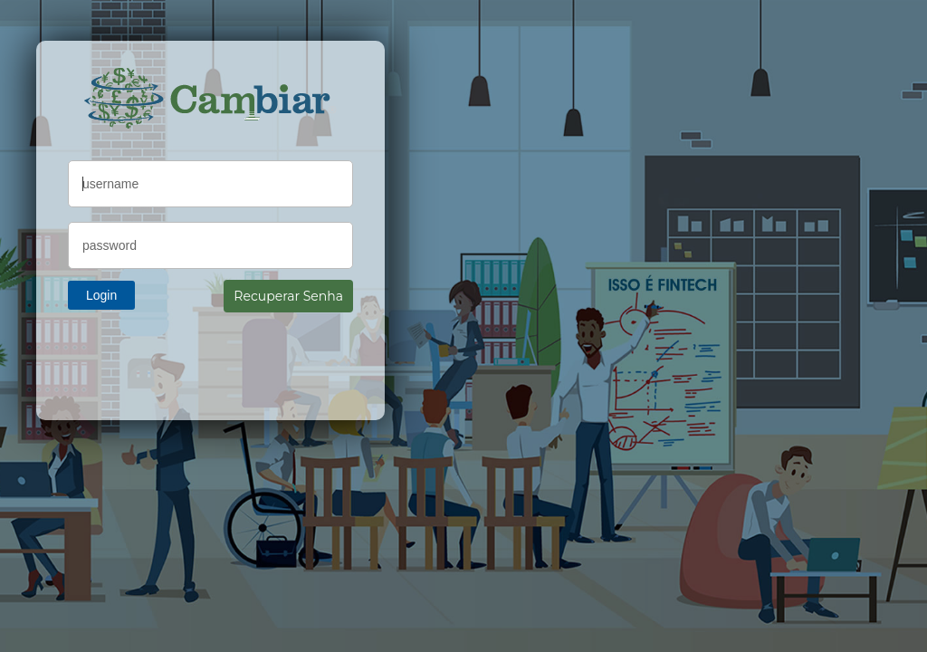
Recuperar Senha (288, 296)
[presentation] (205, 357)
